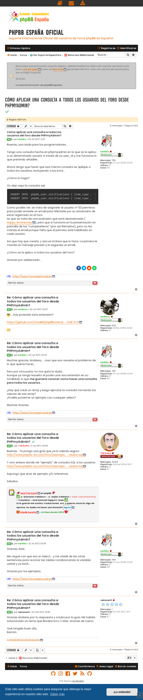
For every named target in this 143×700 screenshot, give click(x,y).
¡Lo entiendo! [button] (122, 691)
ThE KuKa (105, 453)
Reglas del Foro (16, 119)
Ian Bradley (78, 681)
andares (105, 316)
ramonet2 (106, 600)
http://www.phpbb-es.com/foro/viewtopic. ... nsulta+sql (45, 455)
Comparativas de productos (23, 639)
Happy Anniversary (19, 222)
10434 (115, 462)
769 (114, 160)
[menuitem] (60, 3)
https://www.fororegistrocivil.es (32, 276)
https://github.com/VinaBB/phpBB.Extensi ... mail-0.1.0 (43, 322)
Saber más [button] (57, 694)
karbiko (104, 151)
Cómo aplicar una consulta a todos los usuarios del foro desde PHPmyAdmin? (67, 102)
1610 (114, 325)
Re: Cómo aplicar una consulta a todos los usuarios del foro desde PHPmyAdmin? (33, 301)
